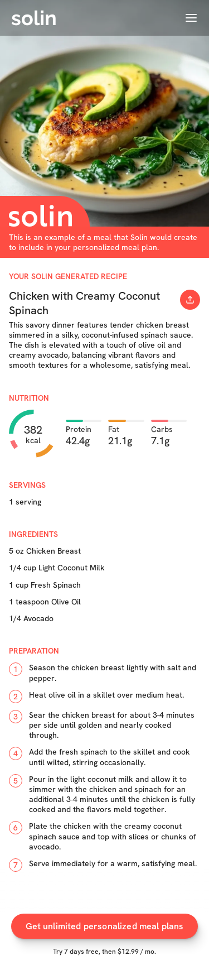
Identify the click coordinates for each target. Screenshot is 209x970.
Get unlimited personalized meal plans (105, 927)
